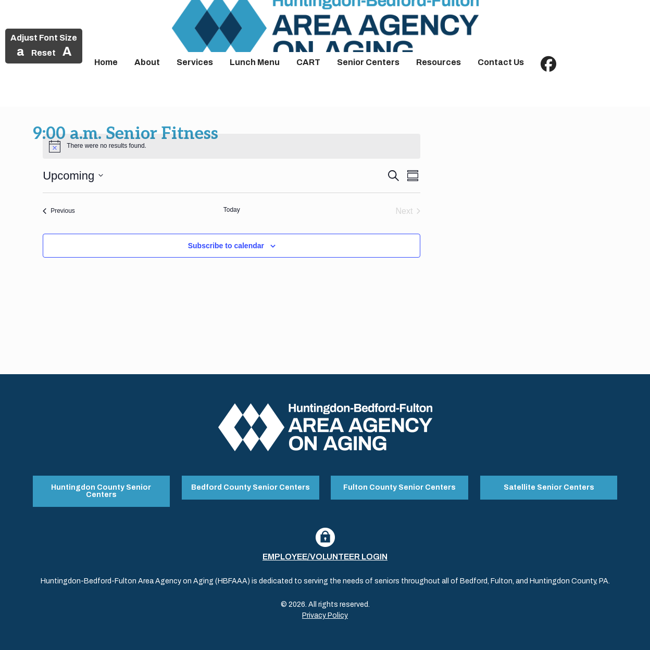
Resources (438, 62)
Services (195, 62)
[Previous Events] (59, 211)
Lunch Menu (255, 62)
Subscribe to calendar (226, 245)
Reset (43, 52)
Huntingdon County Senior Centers (101, 491)
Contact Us (501, 62)
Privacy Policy (325, 615)
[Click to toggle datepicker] (73, 175)
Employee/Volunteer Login (325, 556)
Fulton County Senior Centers (399, 487)
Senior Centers (368, 62)
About (147, 62)
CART (308, 62)
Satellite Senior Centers (549, 487)
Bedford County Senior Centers (250, 487)
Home (106, 62)
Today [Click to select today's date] (231, 209)
